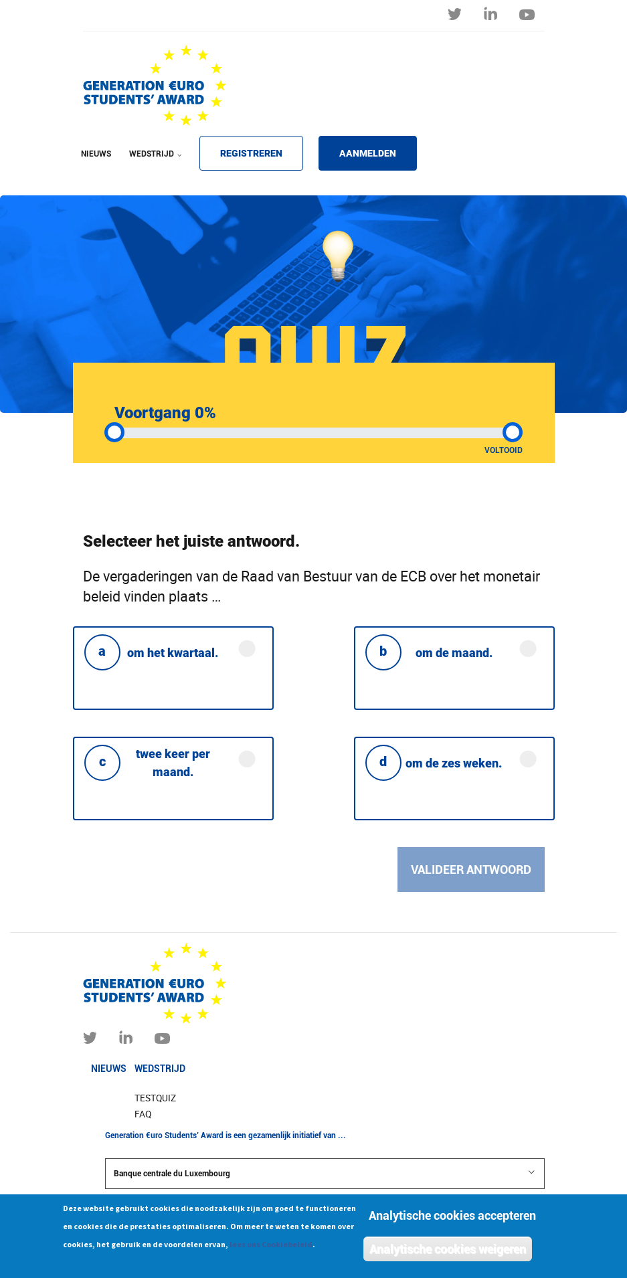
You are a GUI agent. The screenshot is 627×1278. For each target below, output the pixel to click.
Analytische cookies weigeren (447, 1252)
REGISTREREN (251, 153)
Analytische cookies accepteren (452, 1218)
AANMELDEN (367, 153)
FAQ (143, 1114)
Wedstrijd (160, 1068)
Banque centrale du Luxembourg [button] (325, 1173)
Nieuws (108, 1068)
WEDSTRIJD (153, 162)
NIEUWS (96, 154)
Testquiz (155, 1098)
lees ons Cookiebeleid (271, 1247)
